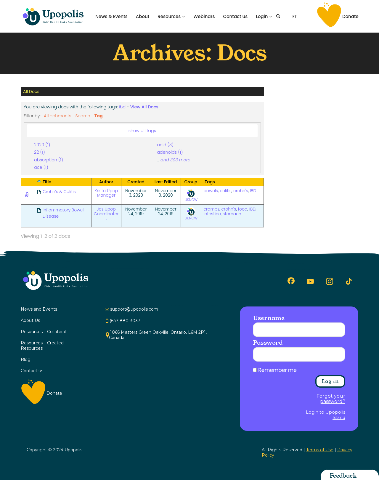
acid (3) (165, 145)
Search (83, 116)
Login (262, 16)
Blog (25, 359)
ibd (122, 107)
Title (47, 182)
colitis (226, 191)
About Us (30, 320)
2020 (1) (42, 145)
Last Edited (166, 182)
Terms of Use (319, 449)
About (143, 16)
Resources (169, 16)
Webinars (204, 16)
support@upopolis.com (134, 309)
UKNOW (191, 195)
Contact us (235, 16)
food (242, 209)
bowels (210, 191)
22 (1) (39, 152)
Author (106, 182)
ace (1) (41, 167)
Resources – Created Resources (42, 345)
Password (267, 342)
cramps (211, 209)
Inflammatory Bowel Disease (63, 213)
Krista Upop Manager (106, 193)
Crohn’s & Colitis (59, 192)
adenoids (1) (170, 152)
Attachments (57, 116)
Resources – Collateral (43, 331)
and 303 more (175, 160)
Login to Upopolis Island (325, 415)
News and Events (39, 309)
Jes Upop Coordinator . (106, 213)
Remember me (277, 370)
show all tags (142, 131)
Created (135, 182)
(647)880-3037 (125, 320)
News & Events (111, 16)
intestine (212, 214)
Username (268, 318)
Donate (350, 16)
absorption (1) (48, 160)
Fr (294, 16)
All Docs (31, 91)
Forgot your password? (331, 399)
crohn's (240, 191)
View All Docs (144, 107)
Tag (98, 116)
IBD (253, 191)
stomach (232, 214)
